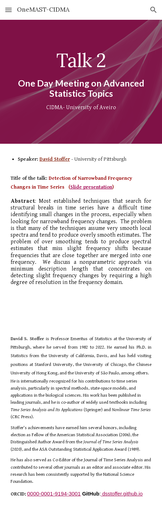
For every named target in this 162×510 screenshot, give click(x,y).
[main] (81, 81)
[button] (8, 9)
